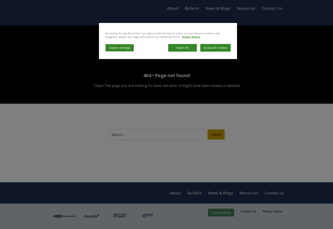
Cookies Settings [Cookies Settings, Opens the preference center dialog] (119, 47)
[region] (168, 41)
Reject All (183, 47)
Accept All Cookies (215, 47)
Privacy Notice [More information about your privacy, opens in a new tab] (191, 36)
